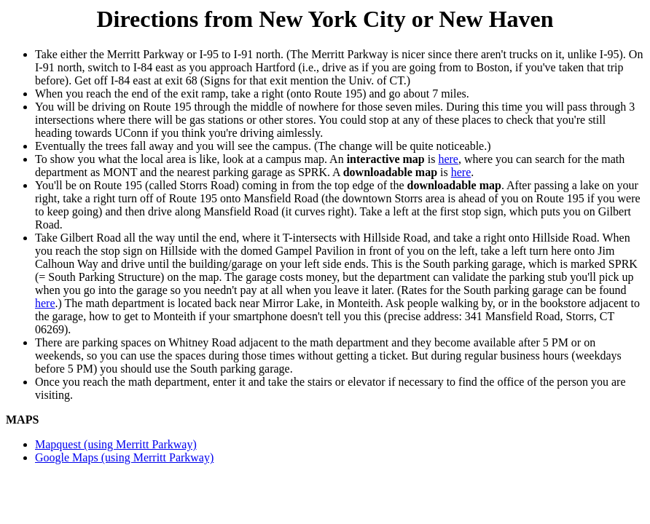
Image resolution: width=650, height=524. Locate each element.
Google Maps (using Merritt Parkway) (124, 457)
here (448, 159)
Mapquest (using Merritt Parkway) (116, 444)
